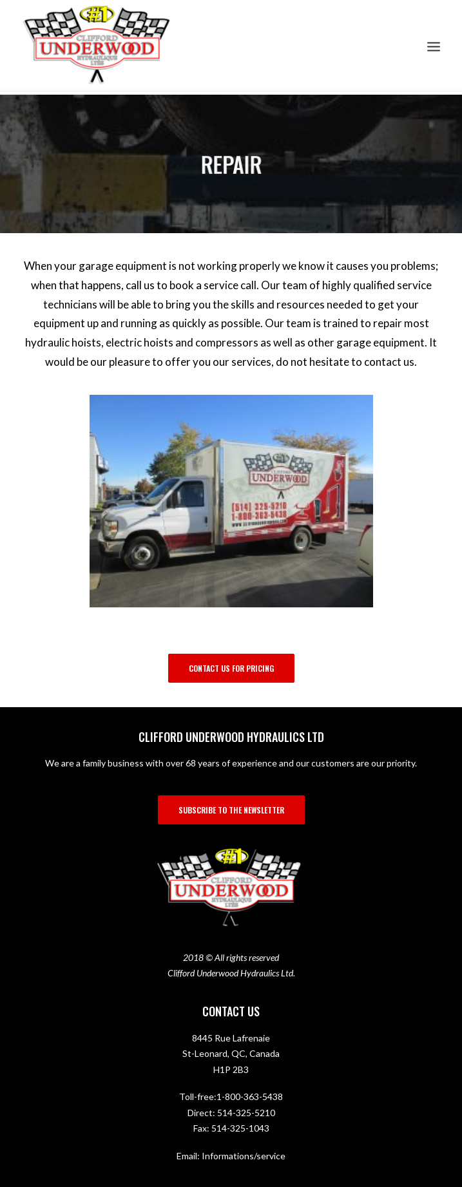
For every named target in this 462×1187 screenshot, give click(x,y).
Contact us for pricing (231, 668)
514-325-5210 (246, 1112)
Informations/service (243, 1155)
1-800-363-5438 (250, 1096)
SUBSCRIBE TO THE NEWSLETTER (231, 809)
